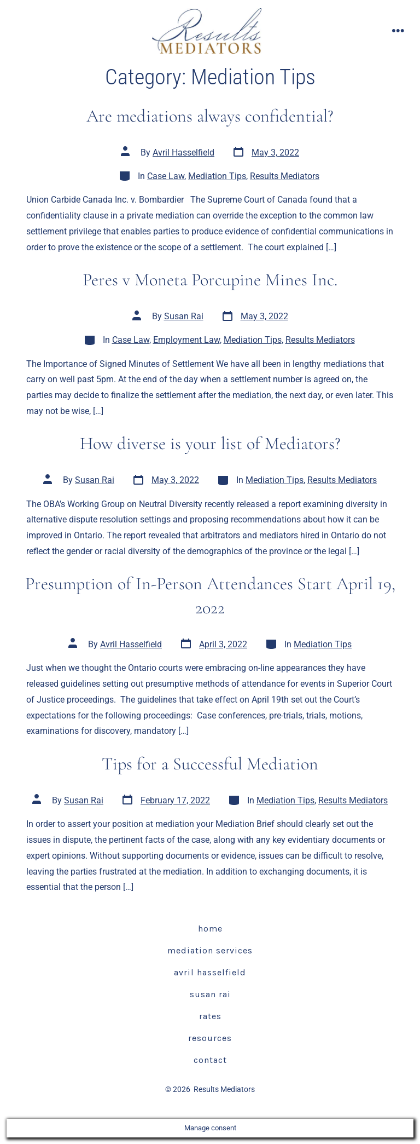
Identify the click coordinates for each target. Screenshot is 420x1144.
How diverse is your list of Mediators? (210, 443)
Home (210, 928)
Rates (210, 1016)
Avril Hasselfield (183, 152)
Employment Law (186, 340)
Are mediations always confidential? (210, 116)
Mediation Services (210, 950)
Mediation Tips (217, 176)
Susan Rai (183, 316)
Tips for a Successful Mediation (210, 763)
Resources (210, 1038)
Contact (210, 1060)
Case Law (165, 176)
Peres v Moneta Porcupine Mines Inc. (210, 279)
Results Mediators (284, 176)
